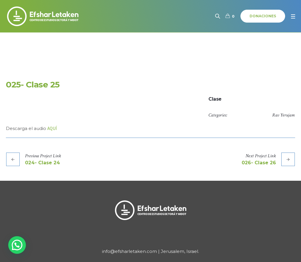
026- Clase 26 (259, 162)
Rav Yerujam (283, 115)
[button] (17, 245)
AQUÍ (52, 128)
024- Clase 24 (42, 162)
